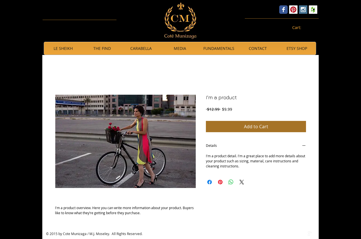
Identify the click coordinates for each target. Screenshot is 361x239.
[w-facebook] (298, 233)
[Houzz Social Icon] (313, 9)
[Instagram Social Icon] (303, 9)
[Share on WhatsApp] (231, 182)
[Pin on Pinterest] (220, 182)
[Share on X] (241, 182)
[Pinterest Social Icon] (293, 9)
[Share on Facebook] (209, 182)
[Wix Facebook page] (283, 9)
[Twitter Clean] (303, 233)
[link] (299, 27)
